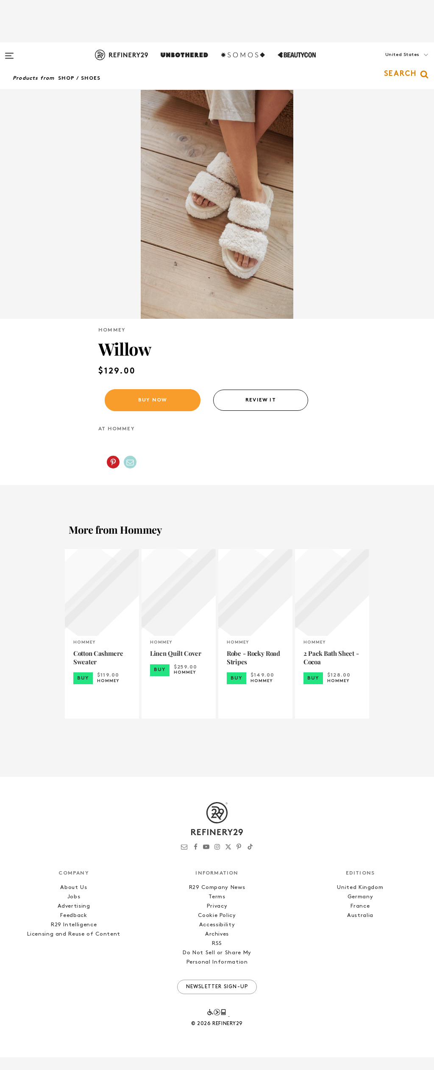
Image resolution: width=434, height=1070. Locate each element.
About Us (73, 900)
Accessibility (217, 937)
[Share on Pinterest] (113, 474)
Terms (217, 909)
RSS (217, 956)
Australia (360, 928)
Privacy (217, 919)
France (360, 919)
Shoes (91, 78)
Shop (66, 78)
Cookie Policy (217, 928)
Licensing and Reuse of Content (73, 947)
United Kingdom (360, 900)
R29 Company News (217, 900)
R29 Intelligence (74, 937)
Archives (217, 947)
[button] (391, 63)
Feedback (73, 928)
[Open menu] (9, 51)
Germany (360, 909)
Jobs (74, 909)
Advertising (74, 919)
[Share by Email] (130, 474)
